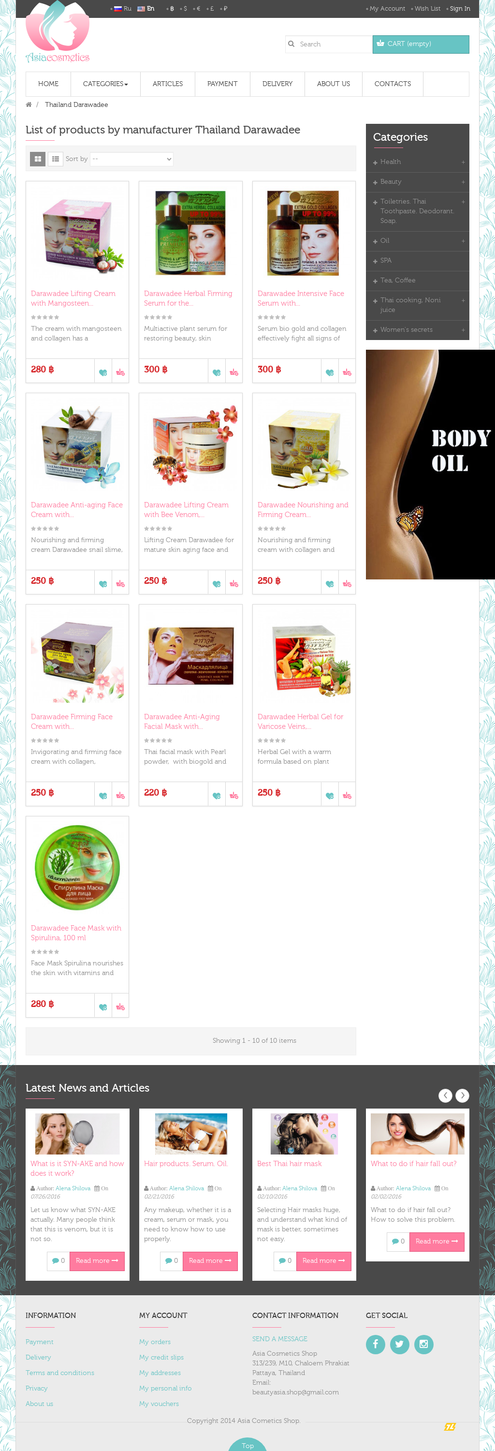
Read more (97, 1261)
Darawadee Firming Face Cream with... (72, 721)
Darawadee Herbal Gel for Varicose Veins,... (300, 721)
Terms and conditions (60, 1373)
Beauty (391, 182)
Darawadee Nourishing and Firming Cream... (303, 510)
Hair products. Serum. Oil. (186, 1164)
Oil (384, 241)
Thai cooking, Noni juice (410, 305)
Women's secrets (406, 330)
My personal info (165, 1388)
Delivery (38, 1357)
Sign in (460, 8)
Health (390, 162)
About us (39, 1403)
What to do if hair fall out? (413, 1164)
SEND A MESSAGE (279, 1339)
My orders (155, 1342)
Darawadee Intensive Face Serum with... (301, 298)
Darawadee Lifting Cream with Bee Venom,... (186, 510)
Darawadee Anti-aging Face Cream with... (77, 510)
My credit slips (161, 1357)
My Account (387, 8)
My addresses (160, 1373)
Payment (40, 1342)
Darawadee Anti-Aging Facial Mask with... (182, 721)
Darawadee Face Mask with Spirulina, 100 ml (76, 933)
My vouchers (159, 1403)
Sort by (77, 159)
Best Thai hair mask (289, 1164)
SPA (386, 261)
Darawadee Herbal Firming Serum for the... (188, 298)
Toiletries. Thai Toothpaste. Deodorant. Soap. (417, 211)
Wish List (427, 8)
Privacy (37, 1388)
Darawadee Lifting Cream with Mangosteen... (73, 298)
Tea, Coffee (398, 280)
